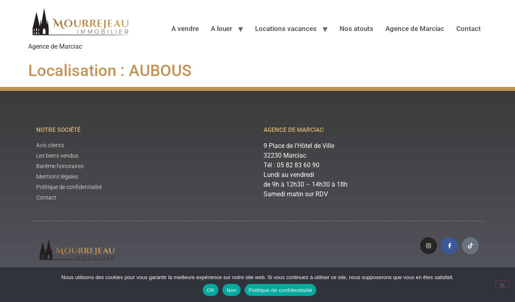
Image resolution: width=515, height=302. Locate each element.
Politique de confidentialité (280, 290)
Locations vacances (286, 29)
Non (232, 290)
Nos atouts (356, 29)
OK (210, 290)
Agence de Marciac (414, 29)
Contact (468, 29)
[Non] (502, 284)
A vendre (185, 29)
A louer (221, 29)
